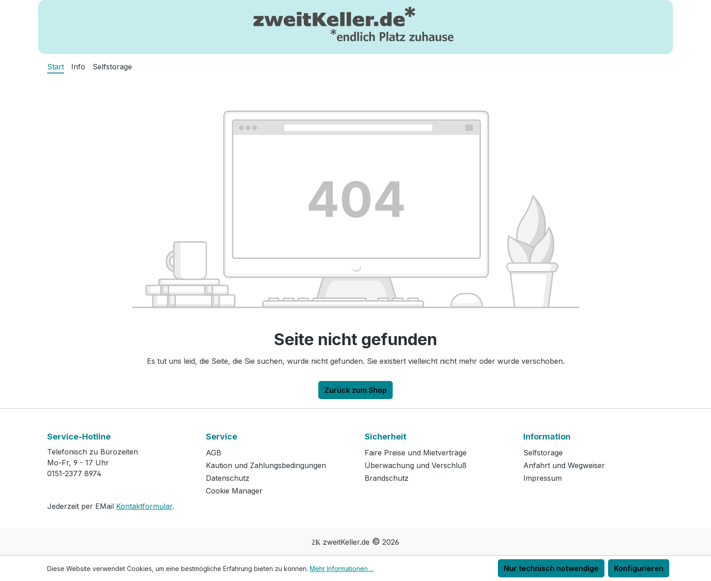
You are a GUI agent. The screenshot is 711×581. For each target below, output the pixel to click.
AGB (213, 452)
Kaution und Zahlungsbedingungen (266, 465)
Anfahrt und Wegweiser (564, 465)
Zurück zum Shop (355, 390)
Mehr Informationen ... (342, 568)
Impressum (542, 478)
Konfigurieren (638, 568)
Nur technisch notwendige (551, 568)
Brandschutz (387, 478)
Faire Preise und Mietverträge (416, 452)
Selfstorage (543, 452)
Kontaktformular (144, 506)
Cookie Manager (234, 490)
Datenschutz (227, 478)
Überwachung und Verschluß (416, 465)
